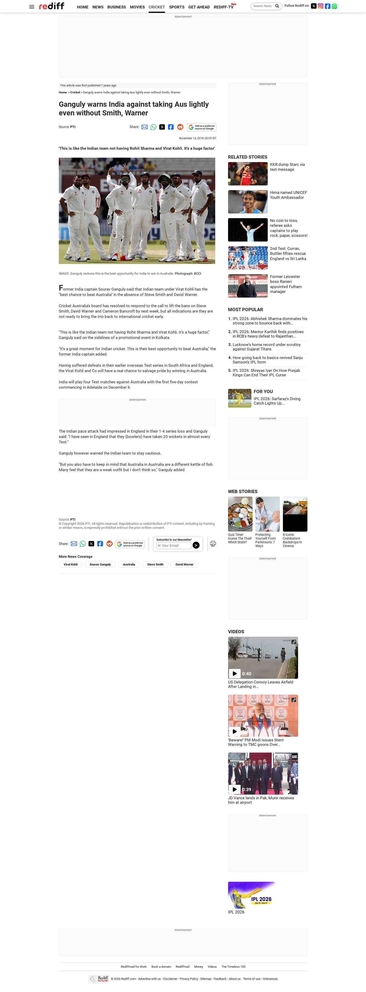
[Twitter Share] (161, 127)
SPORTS (176, 7)
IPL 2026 (236, 912)
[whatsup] (334, 6)
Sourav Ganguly (100, 564)
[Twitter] (313, 6)
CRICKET (157, 7)
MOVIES (137, 7)
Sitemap (205, 979)
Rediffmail (183, 966)
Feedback (220, 979)
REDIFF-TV (223, 7)
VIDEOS (236, 631)
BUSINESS (116, 7)
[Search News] (276, 6)
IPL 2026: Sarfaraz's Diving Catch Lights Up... (277, 401)
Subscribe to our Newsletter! (173, 539)
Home (63, 92)
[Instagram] (320, 6)
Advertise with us (149, 979)
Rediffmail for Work (134, 966)
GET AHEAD (199, 7)
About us (235, 979)
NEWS (97, 7)
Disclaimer (170, 979)
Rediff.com (128, 979)
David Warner (185, 564)
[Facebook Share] (170, 127)
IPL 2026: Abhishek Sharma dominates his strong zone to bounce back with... (270, 320)
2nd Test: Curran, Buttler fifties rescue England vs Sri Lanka (288, 253)
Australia (129, 564)
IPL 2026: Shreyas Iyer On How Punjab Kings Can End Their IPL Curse (266, 372)
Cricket (75, 92)
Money (198, 966)
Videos (212, 966)
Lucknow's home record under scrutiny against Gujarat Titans (267, 346)
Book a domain (161, 966)
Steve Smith (155, 564)
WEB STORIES (242, 491)
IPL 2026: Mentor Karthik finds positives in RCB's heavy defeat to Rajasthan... (268, 334)
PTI (72, 127)
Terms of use (251, 979)
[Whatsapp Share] (152, 127)
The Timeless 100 (233, 966)
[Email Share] (143, 127)
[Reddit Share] (179, 127)
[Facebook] (327, 6)
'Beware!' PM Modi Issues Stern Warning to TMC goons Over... (256, 742)
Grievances (270, 979)
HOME (82, 7)
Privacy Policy (189, 979)
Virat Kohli (70, 564)
